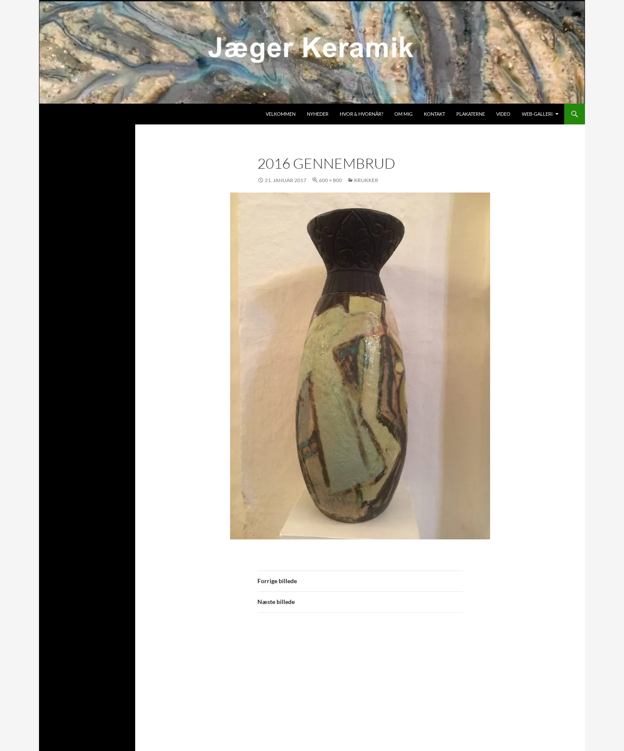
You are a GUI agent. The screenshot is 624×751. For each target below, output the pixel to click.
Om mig (403, 114)
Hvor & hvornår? (361, 114)
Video (503, 114)
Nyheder (317, 114)
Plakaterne (470, 114)
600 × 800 (330, 180)
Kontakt (434, 114)
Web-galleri (537, 114)
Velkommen (281, 114)
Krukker (366, 180)
